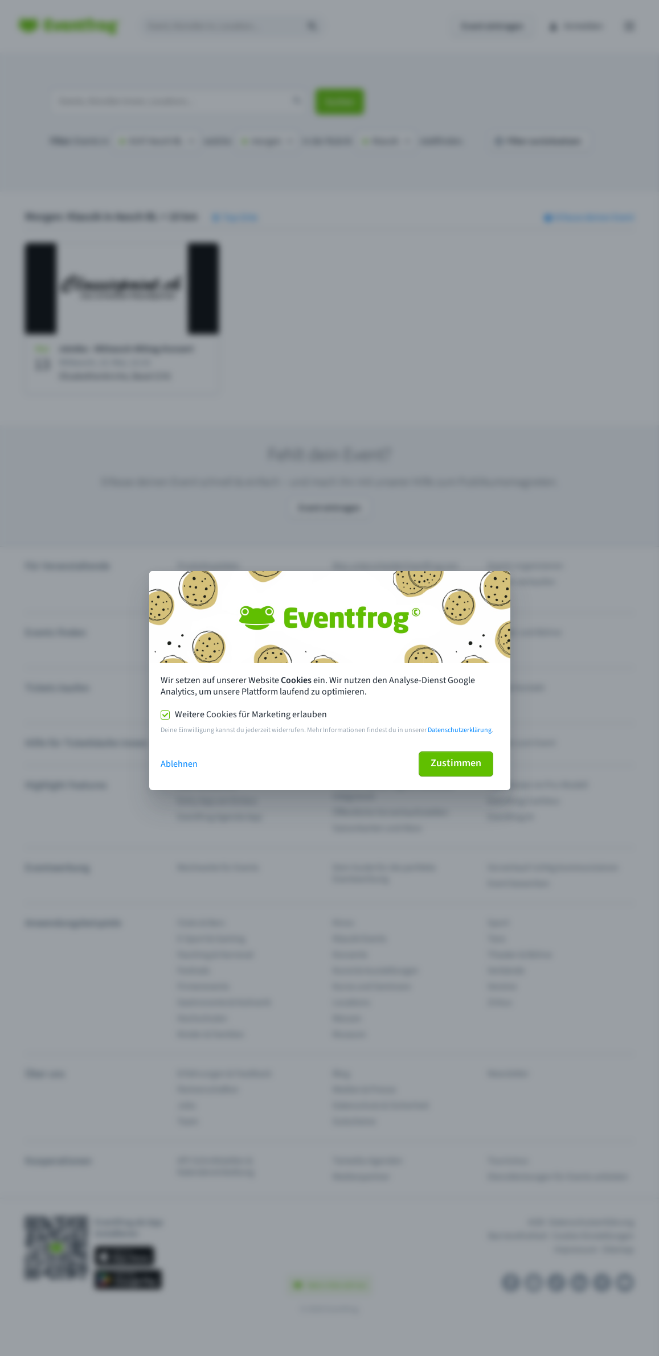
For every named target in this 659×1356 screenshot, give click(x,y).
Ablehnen (179, 764)
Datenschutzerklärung (460, 730)
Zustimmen (456, 763)
